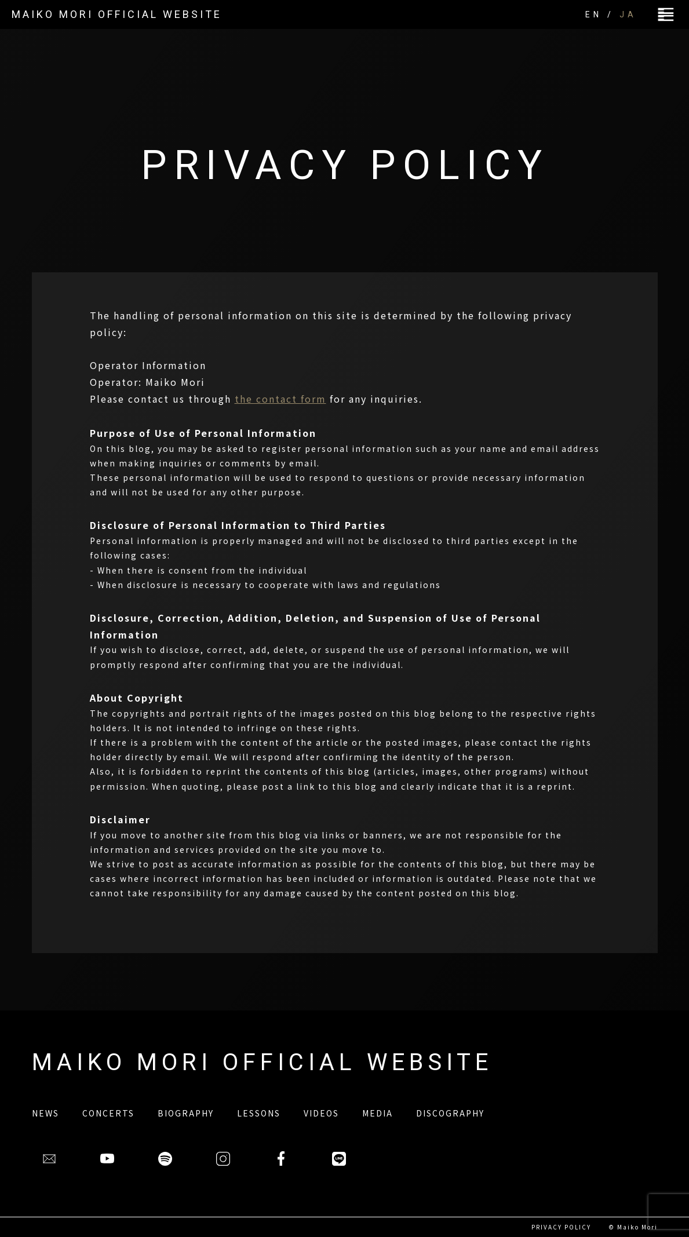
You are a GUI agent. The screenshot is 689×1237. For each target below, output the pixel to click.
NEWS (45, 1113)
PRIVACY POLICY (561, 1227)
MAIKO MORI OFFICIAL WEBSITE (117, 14)
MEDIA (377, 1113)
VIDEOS (321, 1113)
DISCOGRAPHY (450, 1113)
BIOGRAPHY (186, 1113)
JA (628, 14)
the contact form (280, 399)
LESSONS (258, 1113)
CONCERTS (108, 1113)
